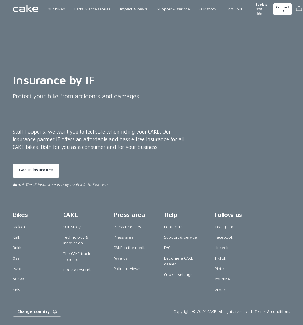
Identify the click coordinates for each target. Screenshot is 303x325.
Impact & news (134, 9)
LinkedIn (222, 247)
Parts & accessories (92, 9)
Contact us (282, 9)
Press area (123, 237)
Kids (17, 290)
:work (18, 269)
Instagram (224, 227)
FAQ (167, 247)
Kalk (17, 237)
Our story (207, 9)
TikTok (220, 258)
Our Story (72, 227)
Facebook (224, 237)
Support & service (173, 9)
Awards (121, 258)
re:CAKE (20, 279)
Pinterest (223, 269)
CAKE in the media (130, 247)
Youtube (222, 279)
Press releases (127, 227)
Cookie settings (178, 274)
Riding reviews (127, 269)
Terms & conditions (273, 311)
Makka (19, 227)
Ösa (16, 258)
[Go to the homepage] (25, 9)
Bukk (17, 247)
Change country (37, 312)
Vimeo (220, 290)
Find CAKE (234, 9)
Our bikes (56, 9)
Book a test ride (261, 9)
